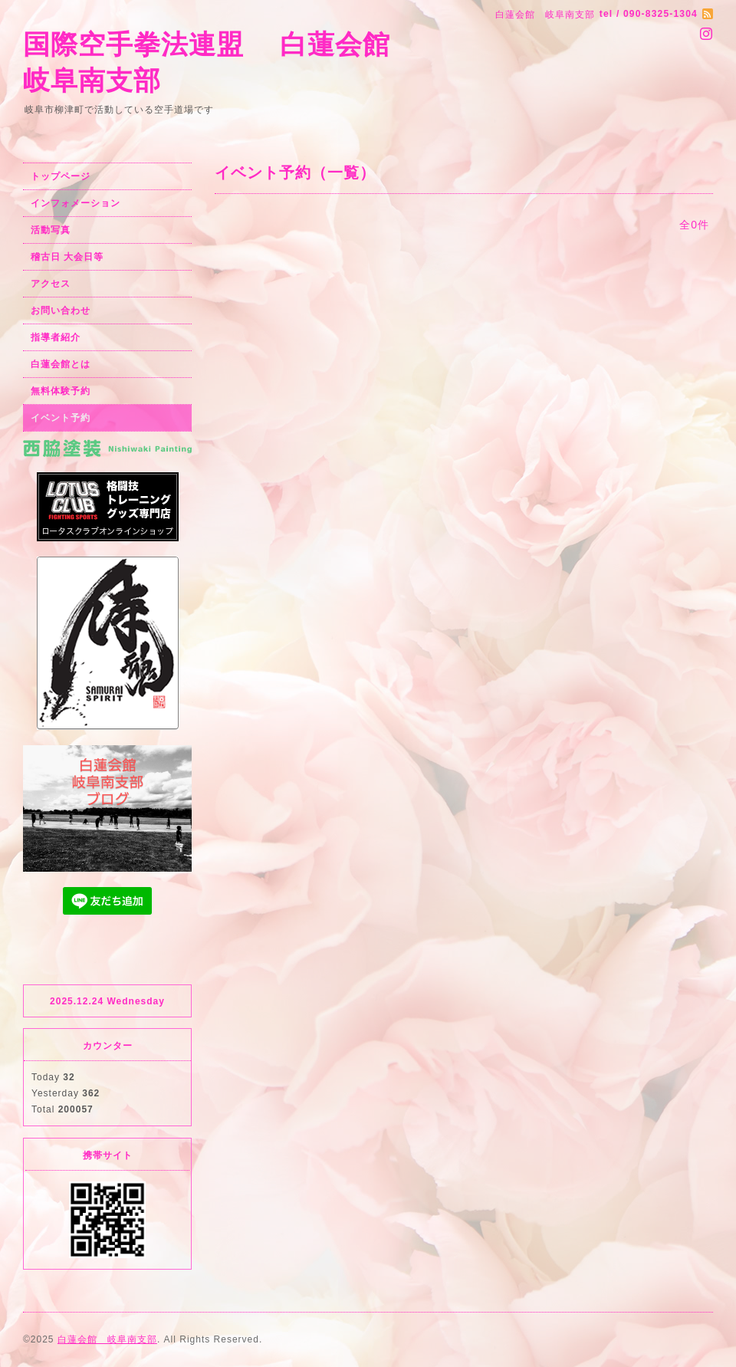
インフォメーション (75, 203)
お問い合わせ (60, 310)
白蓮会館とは (60, 364)
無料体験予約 (60, 391)
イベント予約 (60, 417)
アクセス (51, 283)
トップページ (60, 176)
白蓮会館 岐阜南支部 (107, 1339)
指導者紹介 (55, 337)
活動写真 (51, 230)
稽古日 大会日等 (67, 256)
